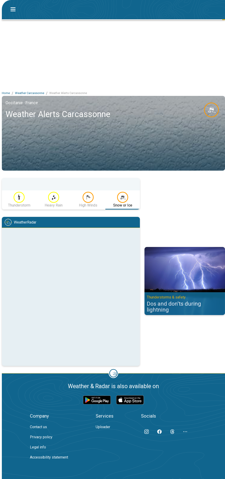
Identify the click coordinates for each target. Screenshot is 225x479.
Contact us (38, 427)
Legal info (38, 447)
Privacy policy (41, 437)
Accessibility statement (49, 457)
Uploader (103, 427)
